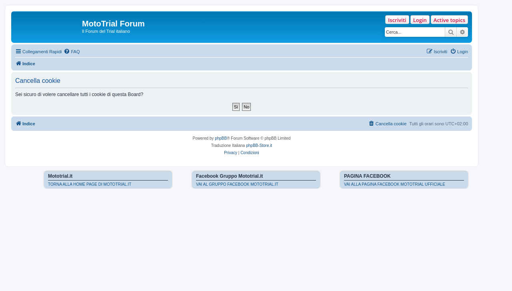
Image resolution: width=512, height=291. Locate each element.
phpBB (221, 138)
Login (420, 20)
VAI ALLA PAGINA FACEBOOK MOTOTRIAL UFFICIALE (394, 184)
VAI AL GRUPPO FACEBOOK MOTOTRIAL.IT (237, 184)
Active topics (449, 20)
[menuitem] (72, 51)
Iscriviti (397, 20)
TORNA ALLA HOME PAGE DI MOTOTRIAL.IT (89, 184)
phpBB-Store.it (259, 145)
